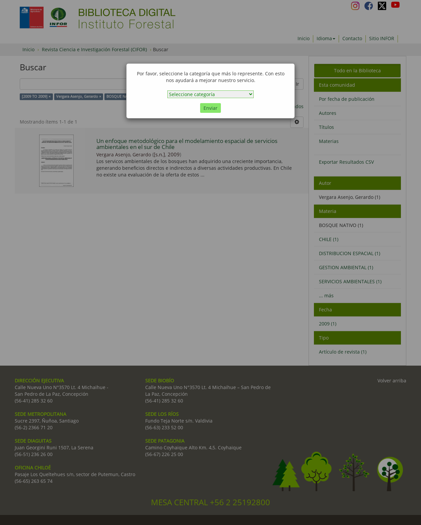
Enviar (210, 108)
